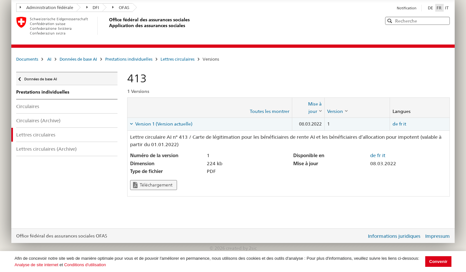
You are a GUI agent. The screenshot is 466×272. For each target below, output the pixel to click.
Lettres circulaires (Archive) (46, 149)
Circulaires (27, 106)
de (395, 123)
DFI (92, 7)
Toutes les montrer (269, 111)
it (404, 123)
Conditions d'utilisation (85, 264)
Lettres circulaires (177, 59)
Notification (406, 8)
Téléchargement (152, 185)
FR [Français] (439, 7)
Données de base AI (78, 59)
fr (400, 123)
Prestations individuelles (128, 59)
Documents (27, 59)
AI (49, 59)
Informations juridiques (394, 236)
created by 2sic (241, 248)
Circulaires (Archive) (38, 120)
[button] (444, 20)
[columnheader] (308, 107)
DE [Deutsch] (431, 7)
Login (360, 236)
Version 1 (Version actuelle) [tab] (163, 123)
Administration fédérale (46, 7)
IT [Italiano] (447, 7)
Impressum (437, 236)
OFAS (120, 7)
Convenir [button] (438, 261)
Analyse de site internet (36, 264)
